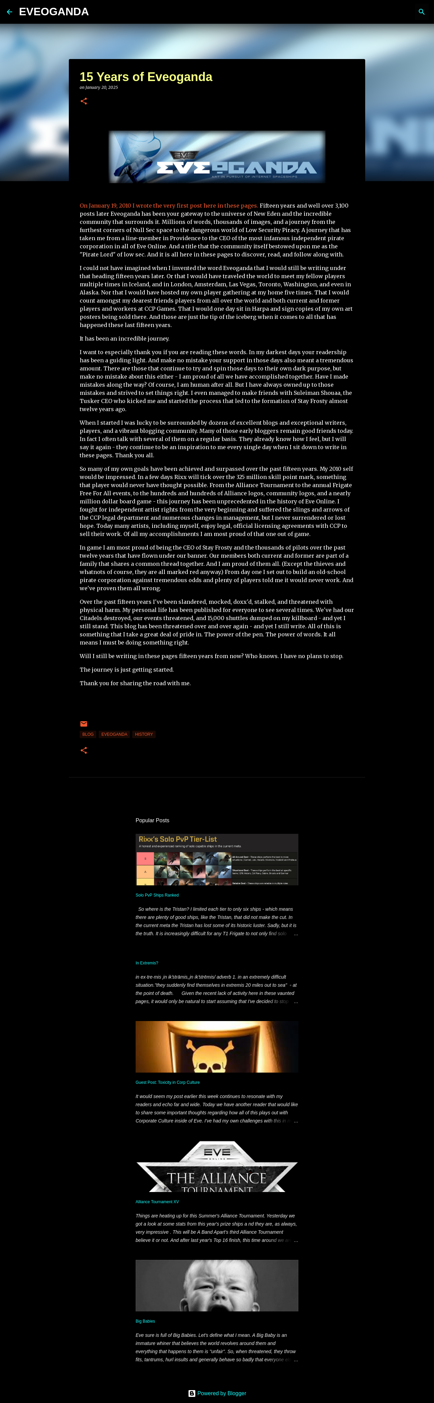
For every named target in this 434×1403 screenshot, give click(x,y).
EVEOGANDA (54, 11)
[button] (84, 101)
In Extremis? (147, 963)
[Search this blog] (393, 12)
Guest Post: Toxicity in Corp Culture (168, 1082)
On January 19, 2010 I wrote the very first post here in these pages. (169, 205)
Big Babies (145, 1321)
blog (88, 734)
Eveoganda (114, 734)
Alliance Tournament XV (157, 1201)
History (144, 734)
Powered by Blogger (217, 1393)
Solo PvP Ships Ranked (157, 895)
